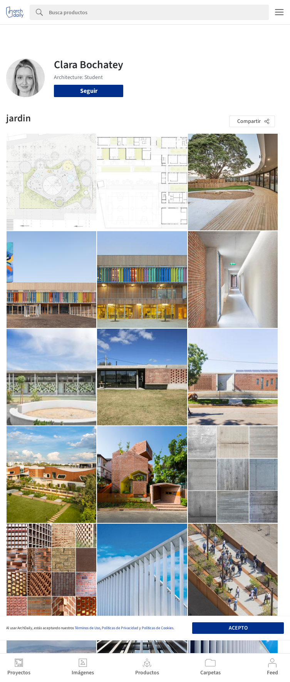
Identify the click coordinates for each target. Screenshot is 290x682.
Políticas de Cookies (157, 628)
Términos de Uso (87, 628)
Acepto (238, 628)
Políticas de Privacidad (120, 628)
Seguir (88, 91)
